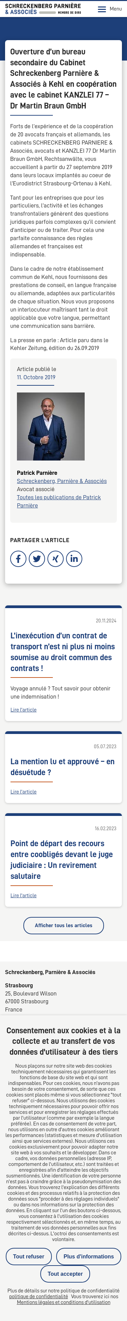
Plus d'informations (89, 1256)
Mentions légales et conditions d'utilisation (63, 1302)
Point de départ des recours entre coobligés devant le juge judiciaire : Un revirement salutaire (61, 859)
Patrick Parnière (37, 473)
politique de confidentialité (38, 1296)
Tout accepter (65, 1274)
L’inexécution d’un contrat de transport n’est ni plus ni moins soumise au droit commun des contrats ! (62, 652)
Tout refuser (28, 1256)
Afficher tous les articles (63, 925)
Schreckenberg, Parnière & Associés (62, 481)
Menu (110, 9)
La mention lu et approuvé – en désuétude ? (62, 766)
